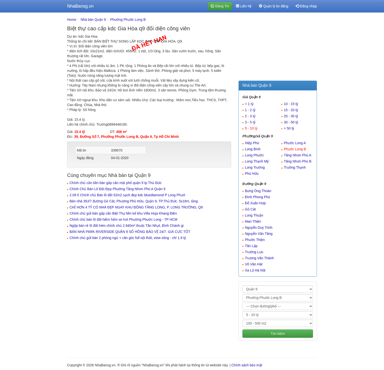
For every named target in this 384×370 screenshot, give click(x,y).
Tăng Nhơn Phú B (298, 161)
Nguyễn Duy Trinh (258, 227)
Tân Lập (251, 246)
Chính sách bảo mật (246, 365)
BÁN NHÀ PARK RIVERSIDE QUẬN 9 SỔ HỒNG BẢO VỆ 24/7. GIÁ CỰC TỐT (130, 232)
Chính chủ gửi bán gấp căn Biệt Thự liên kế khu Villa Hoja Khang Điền (123, 213)
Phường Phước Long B (128, 20)
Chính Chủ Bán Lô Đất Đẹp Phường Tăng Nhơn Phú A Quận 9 (117, 189)
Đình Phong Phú (257, 197)
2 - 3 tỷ (250, 116)
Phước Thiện (255, 240)
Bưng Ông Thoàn (258, 191)
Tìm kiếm (278, 334)
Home (71, 20)
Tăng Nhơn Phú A (297, 155)
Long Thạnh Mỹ (257, 161)
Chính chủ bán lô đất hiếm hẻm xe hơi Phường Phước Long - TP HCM (123, 219)
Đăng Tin (220, 6)
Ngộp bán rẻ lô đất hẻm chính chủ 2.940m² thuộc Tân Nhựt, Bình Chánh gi (127, 226)
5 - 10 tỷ (251, 128)
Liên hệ (244, 6)
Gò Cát (250, 209)
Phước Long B (295, 149)
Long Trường (255, 167)
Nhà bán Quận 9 (93, 20)
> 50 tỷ (289, 128)
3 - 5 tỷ (250, 122)
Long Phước (254, 155)
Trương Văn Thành (259, 258)
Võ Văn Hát (254, 264)
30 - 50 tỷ (291, 122)
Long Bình (253, 149)
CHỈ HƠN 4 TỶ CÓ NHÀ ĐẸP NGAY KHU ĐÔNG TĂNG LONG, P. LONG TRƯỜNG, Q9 (136, 207)
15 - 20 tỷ (291, 110)
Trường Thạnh (295, 167)
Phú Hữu (252, 173)
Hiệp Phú (252, 143)
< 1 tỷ (249, 104)
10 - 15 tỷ (291, 104)
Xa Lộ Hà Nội (255, 270)
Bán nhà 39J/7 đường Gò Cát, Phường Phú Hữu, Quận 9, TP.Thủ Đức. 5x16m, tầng (134, 201)
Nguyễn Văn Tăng (259, 234)
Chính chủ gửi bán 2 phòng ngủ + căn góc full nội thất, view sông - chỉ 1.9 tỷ (128, 238)
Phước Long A (295, 143)
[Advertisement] (278, 47)
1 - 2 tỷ (250, 110)
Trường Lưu (254, 252)
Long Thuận (254, 215)
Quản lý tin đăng (273, 6)
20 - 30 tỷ (291, 116)
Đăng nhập (306, 6)
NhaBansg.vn (80, 6)
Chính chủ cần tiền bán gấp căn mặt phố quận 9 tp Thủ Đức (116, 183)
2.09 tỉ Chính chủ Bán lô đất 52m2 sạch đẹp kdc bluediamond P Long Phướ (127, 195)
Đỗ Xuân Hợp (255, 203)
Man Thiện (253, 221)
